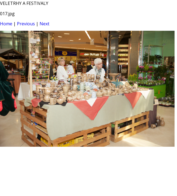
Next (44, 24)
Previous (26, 24)
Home (6, 24)
